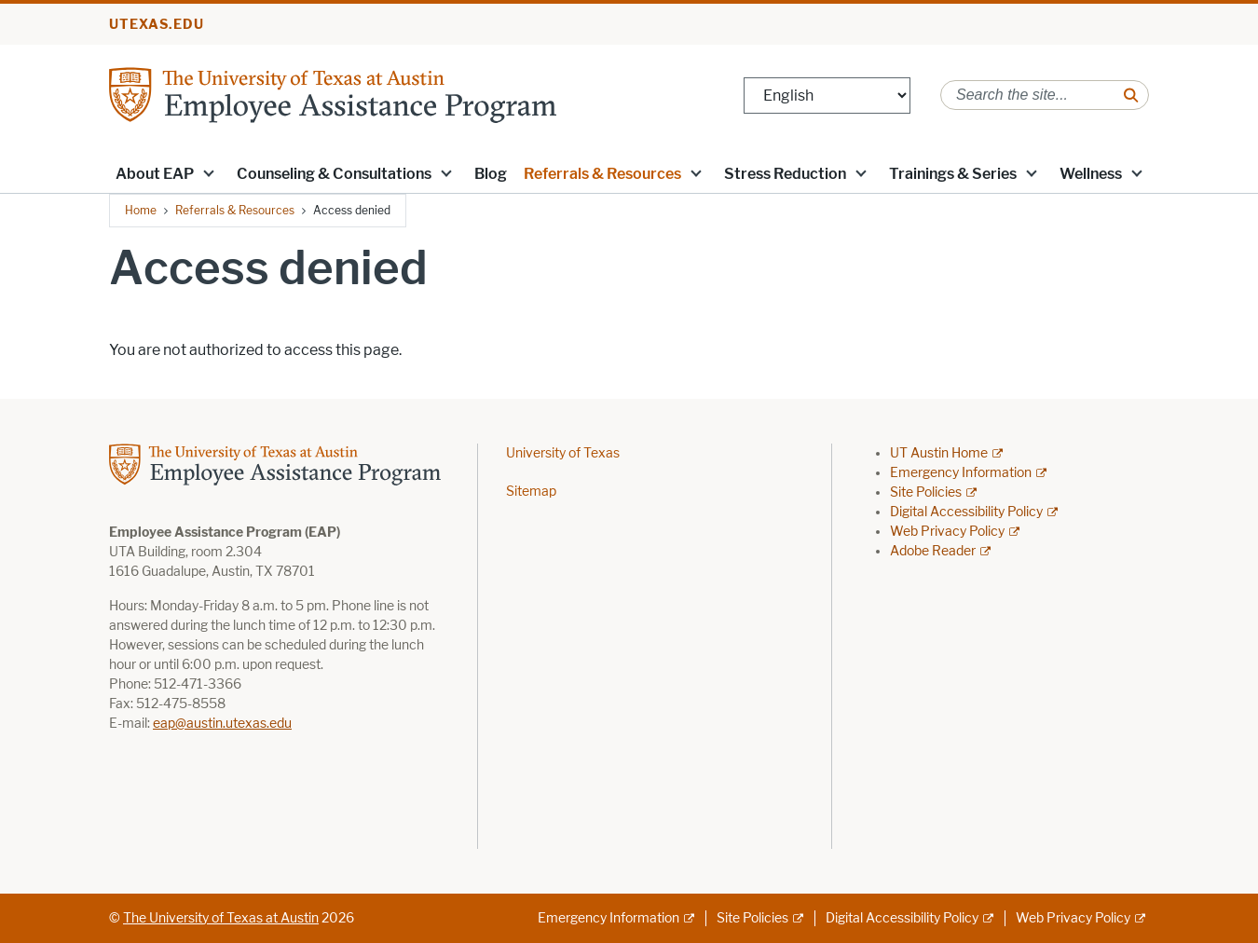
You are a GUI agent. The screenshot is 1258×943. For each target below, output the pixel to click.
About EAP (155, 174)
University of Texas (563, 453)
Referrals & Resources (602, 174)
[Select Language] (827, 95)
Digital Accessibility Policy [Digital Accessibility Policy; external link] (966, 512)
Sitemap (531, 491)
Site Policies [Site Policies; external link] (926, 492)
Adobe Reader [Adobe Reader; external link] (933, 551)
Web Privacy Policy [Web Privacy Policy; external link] (947, 532)
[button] (209, 172)
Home (141, 210)
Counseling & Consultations (334, 174)
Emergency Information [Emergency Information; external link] (961, 473)
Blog (490, 174)
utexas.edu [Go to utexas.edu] (156, 25)
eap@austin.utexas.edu (222, 723)
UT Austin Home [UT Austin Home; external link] (939, 453)
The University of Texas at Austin (221, 918)
